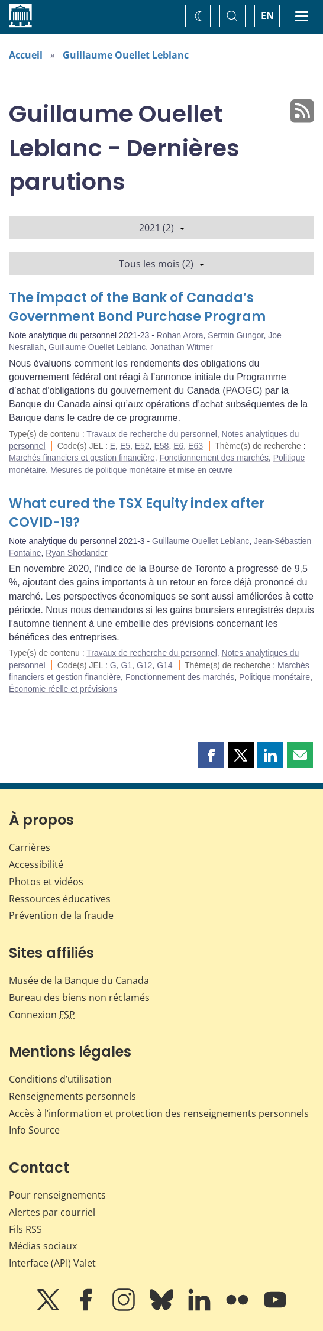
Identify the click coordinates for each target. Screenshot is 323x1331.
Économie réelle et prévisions (63, 689)
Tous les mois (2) (161, 263)
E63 (195, 446)
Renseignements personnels (72, 1096)
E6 (178, 446)
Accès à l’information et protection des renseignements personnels (159, 1113)
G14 (164, 665)
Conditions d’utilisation (60, 1079)
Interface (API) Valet (52, 1263)
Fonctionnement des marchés (213, 457)
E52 (142, 446)
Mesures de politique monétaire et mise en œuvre (141, 470)
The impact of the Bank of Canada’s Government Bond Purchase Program (137, 307)
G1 (126, 665)
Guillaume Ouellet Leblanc (126, 54)
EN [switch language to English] (267, 15)
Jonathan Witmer (181, 347)
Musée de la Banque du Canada (79, 980)
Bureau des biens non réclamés (79, 997)
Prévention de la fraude (61, 915)
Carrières (29, 847)
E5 (125, 446)
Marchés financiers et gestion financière (82, 457)
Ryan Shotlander (76, 553)
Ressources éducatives (60, 898)
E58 (161, 446)
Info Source (34, 1129)
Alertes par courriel (52, 1212)
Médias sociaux (43, 1245)
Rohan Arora (180, 335)
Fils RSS (25, 1229)
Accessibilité (36, 864)
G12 (144, 665)
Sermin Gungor (235, 335)
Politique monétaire (274, 677)
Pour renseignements (57, 1195)
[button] (211, 755)
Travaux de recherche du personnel (151, 434)
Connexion (42, 1014)
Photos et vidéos (46, 881)
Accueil (26, 54)
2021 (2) (162, 227)
